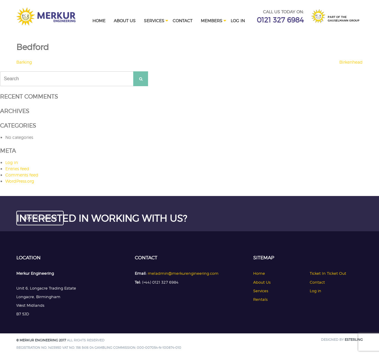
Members (211, 20)
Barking (24, 62)
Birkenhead (351, 62)
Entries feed (17, 168)
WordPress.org (19, 181)
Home (98, 20)
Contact (182, 20)
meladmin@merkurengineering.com (183, 273)
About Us (125, 20)
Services (154, 20)
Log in (238, 20)
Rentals (260, 299)
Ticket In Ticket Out (328, 273)
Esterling (354, 340)
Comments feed (21, 174)
